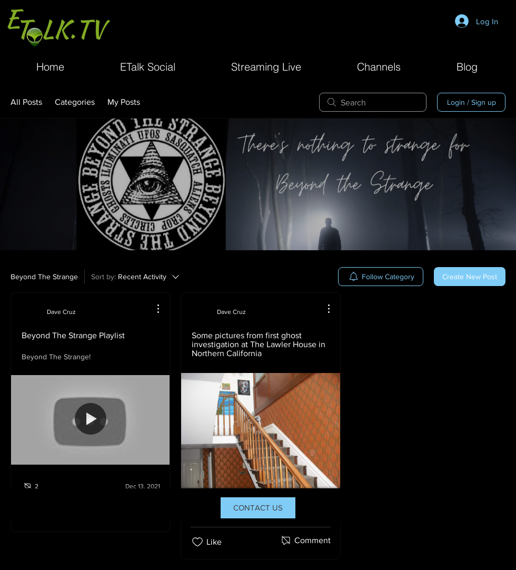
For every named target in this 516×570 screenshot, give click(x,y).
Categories (75, 101)
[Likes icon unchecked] (197, 542)
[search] (372, 102)
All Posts (26, 101)
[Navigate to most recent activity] (135, 486)
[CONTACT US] (258, 507)
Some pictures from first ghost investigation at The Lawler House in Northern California (258, 344)
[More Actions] (152, 308)
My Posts (123, 101)
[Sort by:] (136, 276)
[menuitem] (380, 276)
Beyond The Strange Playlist (73, 335)
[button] (379, 66)
